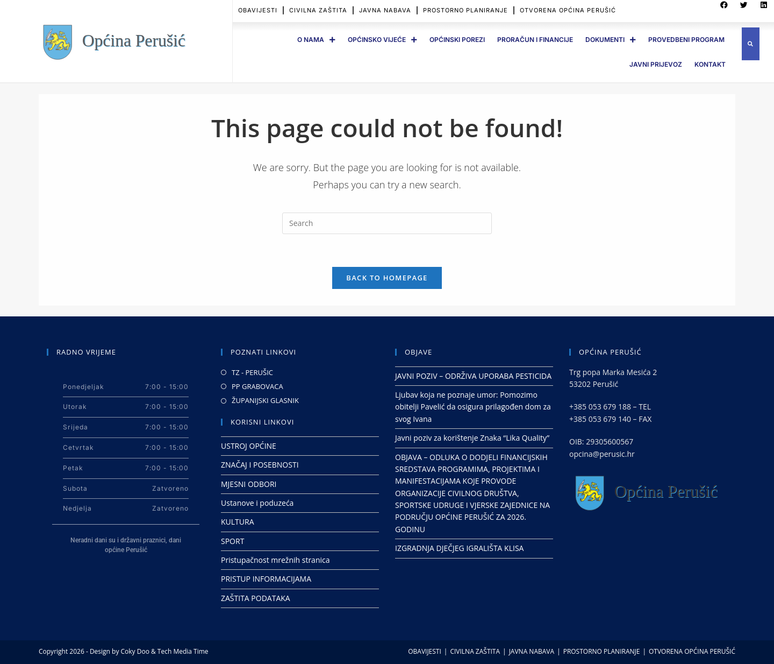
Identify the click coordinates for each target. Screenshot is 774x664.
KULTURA (237, 522)
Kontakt (710, 64)
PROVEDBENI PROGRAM (686, 40)
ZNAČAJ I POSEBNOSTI (260, 465)
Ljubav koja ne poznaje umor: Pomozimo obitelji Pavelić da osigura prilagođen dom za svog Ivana (473, 407)
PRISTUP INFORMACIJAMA (266, 579)
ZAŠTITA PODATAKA (255, 598)
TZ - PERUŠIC (252, 372)
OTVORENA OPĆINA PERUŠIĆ (692, 651)
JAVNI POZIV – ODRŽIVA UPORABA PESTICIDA (473, 376)
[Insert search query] (387, 223)
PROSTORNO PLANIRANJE (601, 651)
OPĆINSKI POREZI (457, 40)
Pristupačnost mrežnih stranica (275, 560)
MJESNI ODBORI (248, 484)
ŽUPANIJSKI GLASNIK (265, 400)
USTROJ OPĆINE (248, 446)
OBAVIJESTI (424, 651)
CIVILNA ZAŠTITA (475, 651)
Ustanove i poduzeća (257, 503)
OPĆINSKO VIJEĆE (382, 39)
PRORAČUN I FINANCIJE (535, 40)
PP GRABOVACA (257, 386)
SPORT (232, 541)
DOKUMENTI (610, 39)
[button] (750, 44)
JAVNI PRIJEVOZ (655, 64)
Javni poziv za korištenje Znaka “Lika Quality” (472, 438)
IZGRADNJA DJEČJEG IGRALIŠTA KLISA (459, 548)
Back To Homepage (386, 277)
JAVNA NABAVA (531, 651)
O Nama (316, 39)
